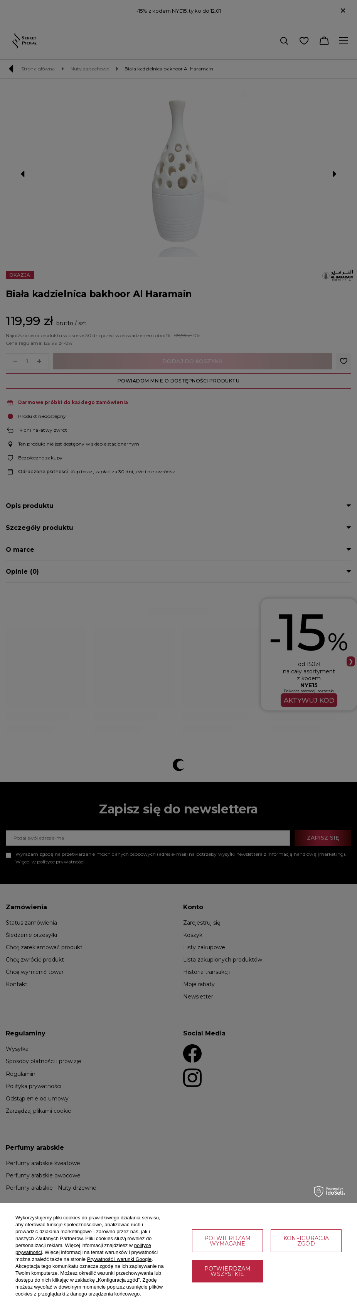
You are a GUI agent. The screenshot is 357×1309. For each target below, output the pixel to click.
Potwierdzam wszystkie (227, 1271)
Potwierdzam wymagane (227, 1241)
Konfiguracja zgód (306, 1241)
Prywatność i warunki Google (119, 1259)
